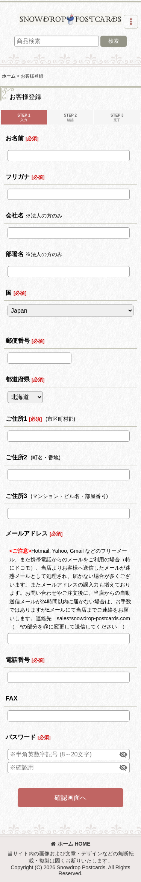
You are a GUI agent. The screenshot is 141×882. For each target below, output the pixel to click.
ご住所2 (16, 457)
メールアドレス (27, 533)
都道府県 (18, 379)
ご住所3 (16, 495)
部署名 (15, 253)
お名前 (15, 138)
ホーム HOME (71, 844)
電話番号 (18, 659)
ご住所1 (16, 418)
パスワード (21, 737)
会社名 (15, 215)
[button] (131, 21)
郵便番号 (18, 340)
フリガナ (18, 176)
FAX (12, 698)
